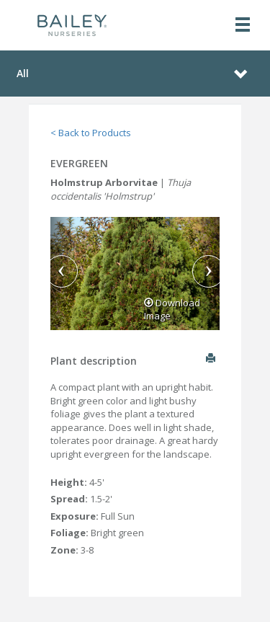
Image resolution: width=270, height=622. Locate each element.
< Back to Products (90, 132)
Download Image (172, 309)
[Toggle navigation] (243, 25)
